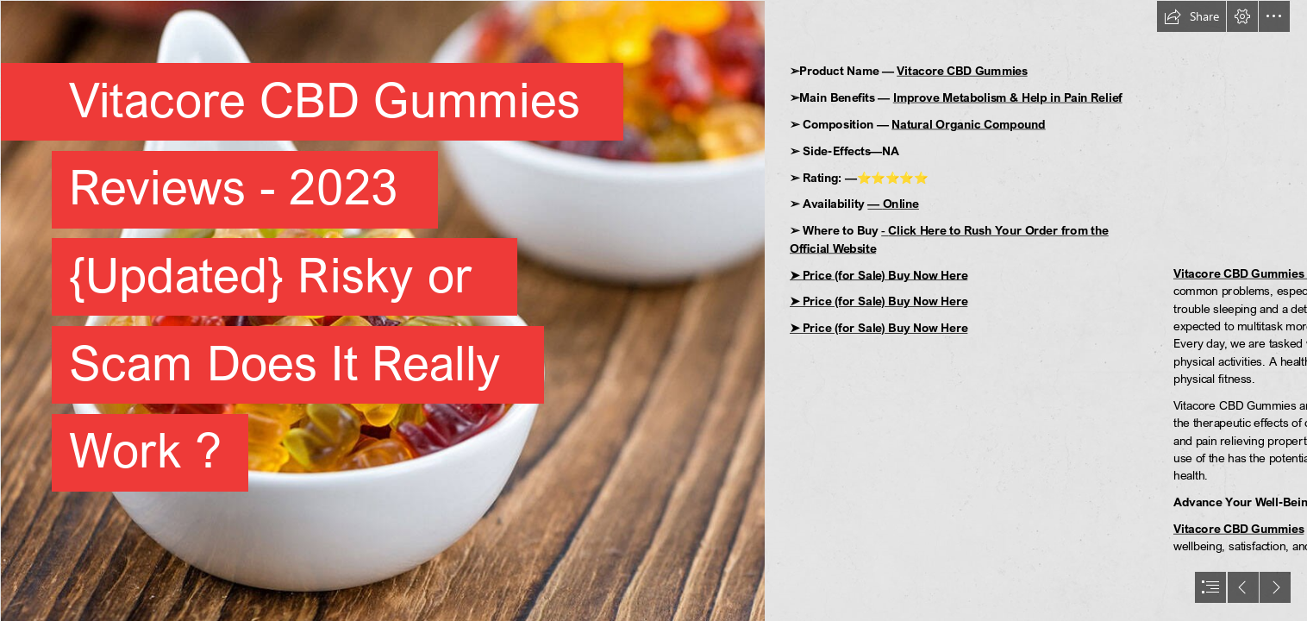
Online (901, 204)
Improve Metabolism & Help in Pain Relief (1008, 97)
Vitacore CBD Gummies (962, 71)
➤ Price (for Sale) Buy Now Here (878, 274)
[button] (1191, 16)
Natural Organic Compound (968, 123)
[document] (653, 310)
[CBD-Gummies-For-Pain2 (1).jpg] (382, 310)
